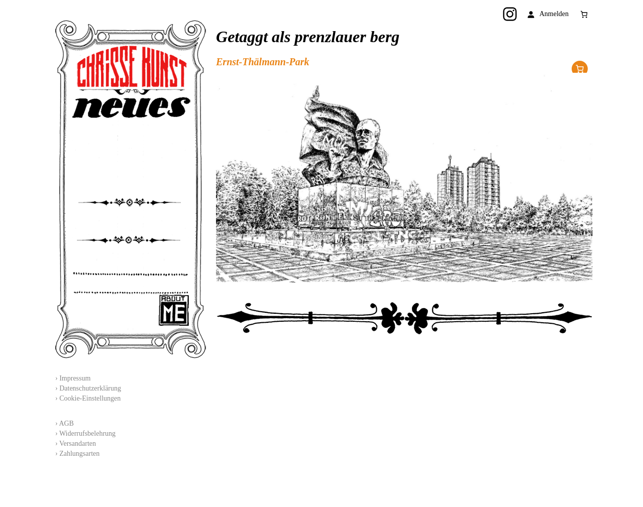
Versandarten (77, 443)
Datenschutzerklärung (90, 388)
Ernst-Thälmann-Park (262, 61)
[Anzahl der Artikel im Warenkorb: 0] (584, 14)
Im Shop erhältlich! (580, 69)
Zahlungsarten (79, 453)
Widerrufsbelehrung (87, 433)
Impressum (74, 378)
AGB (66, 423)
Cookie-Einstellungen (90, 398)
